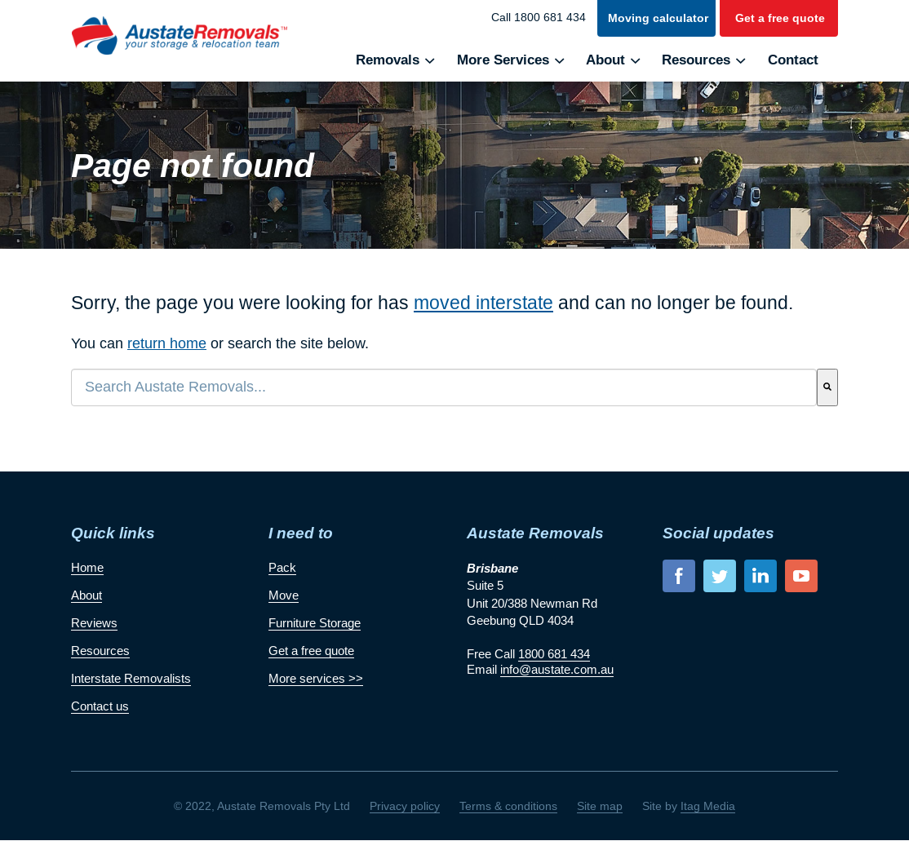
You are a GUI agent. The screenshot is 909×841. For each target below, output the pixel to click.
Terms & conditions (508, 805)
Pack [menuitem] (282, 567)
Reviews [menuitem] (94, 623)
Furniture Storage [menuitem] (314, 623)
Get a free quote (780, 17)
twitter (719, 576)
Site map (600, 805)
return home (166, 343)
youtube (801, 576)
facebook (679, 576)
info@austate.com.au (557, 669)
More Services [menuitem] (503, 60)
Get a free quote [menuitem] (311, 650)
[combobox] (444, 387)
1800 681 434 (554, 654)
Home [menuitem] (87, 567)
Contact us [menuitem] (100, 706)
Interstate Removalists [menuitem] (131, 678)
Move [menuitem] (283, 595)
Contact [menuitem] (793, 60)
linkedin (760, 576)
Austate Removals (179, 35)
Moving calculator (658, 17)
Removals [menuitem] (387, 60)
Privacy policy (405, 805)
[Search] (827, 387)
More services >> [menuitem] (315, 678)
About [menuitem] (605, 60)
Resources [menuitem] (696, 60)
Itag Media (708, 805)
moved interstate (483, 302)
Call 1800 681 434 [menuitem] (538, 17)
